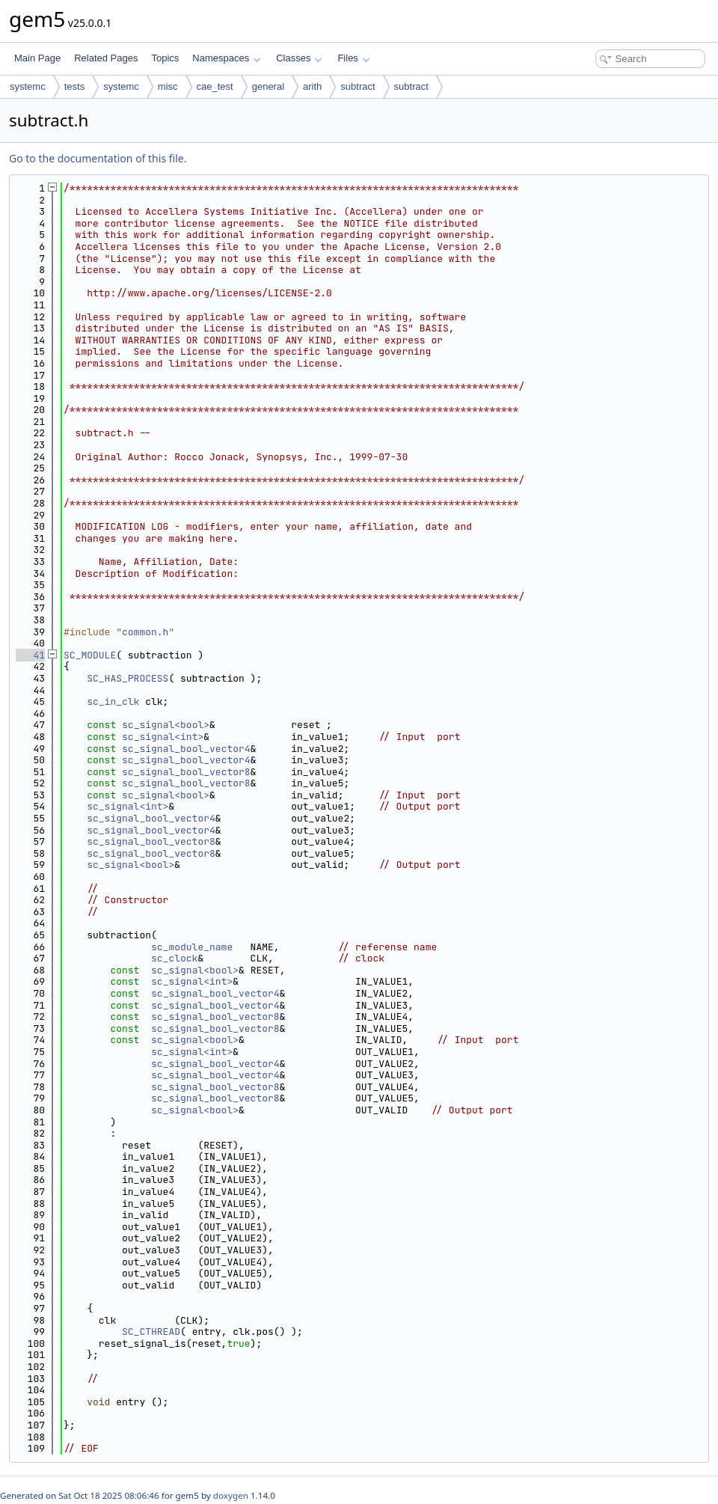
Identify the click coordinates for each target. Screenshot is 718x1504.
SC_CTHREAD (151, 1331)
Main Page (37, 58)
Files (353, 58)
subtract (357, 86)
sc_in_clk (113, 701)
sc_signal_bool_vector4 (186, 748)
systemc (28, 86)
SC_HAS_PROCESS (127, 678)
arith (312, 86)
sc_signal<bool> (165, 724)
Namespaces (226, 58)
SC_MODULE (90, 655)
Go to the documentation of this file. (97, 158)
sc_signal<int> (162, 736)
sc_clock (174, 958)
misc (168, 86)
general (268, 86)
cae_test (215, 86)
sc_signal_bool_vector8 (186, 771)
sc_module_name (192, 947)
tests (74, 86)
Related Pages (106, 58)
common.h (145, 632)
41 (30, 655)
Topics (165, 58)
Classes (299, 58)
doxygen (230, 1495)
